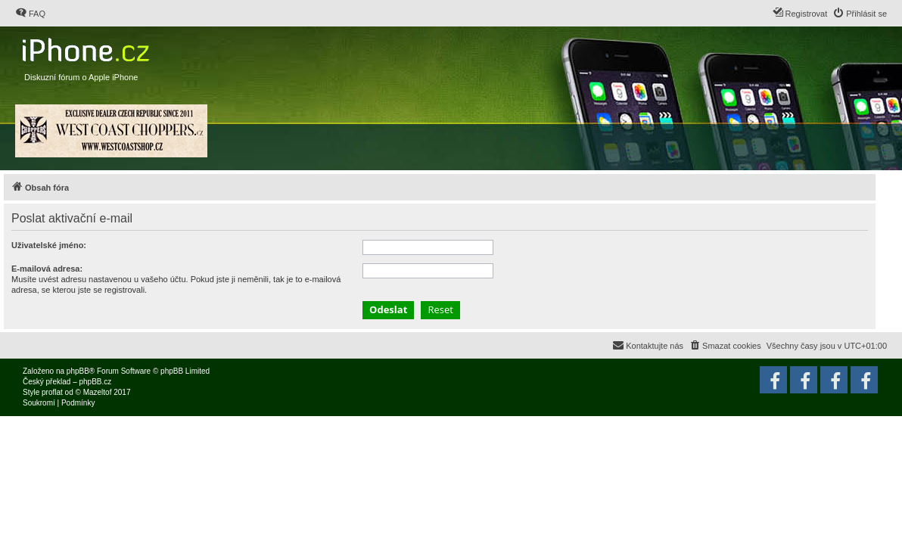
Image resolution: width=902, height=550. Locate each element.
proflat (52, 392)
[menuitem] (30, 14)
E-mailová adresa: (46, 268)
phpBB (78, 371)
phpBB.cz (95, 382)
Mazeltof (97, 392)
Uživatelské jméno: (48, 245)
